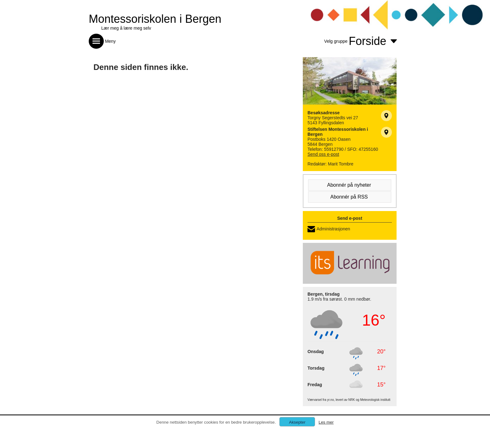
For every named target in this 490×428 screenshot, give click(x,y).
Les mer (325, 422)
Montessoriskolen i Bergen (155, 18)
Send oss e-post (323, 154)
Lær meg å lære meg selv (126, 28)
